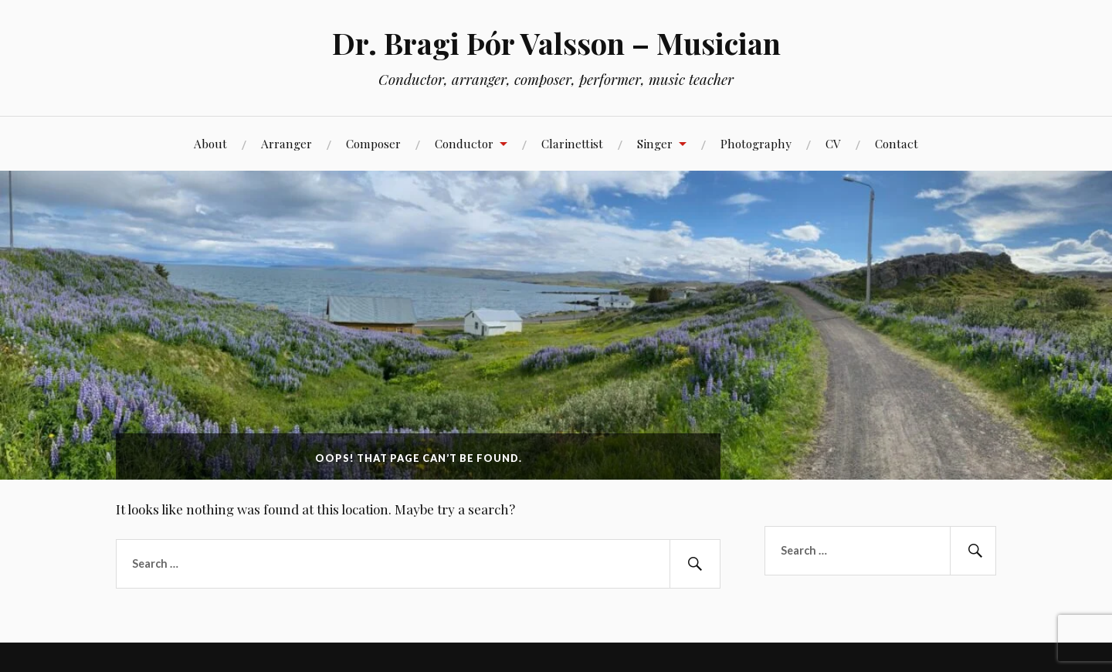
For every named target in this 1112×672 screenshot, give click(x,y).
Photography (756, 143)
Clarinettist (572, 143)
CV (833, 143)
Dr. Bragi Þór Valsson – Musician (556, 43)
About (210, 143)
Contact (896, 143)
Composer (373, 143)
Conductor (464, 143)
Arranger (286, 143)
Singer (655, 143)
